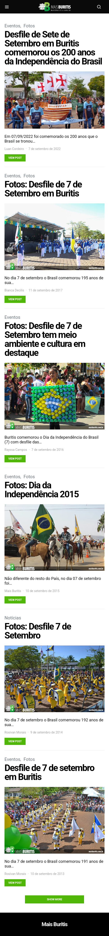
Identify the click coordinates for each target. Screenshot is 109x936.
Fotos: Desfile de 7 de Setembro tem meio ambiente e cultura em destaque (44, 339)
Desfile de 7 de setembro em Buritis (49, 772)
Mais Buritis (12, 591)
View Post (15, 157)
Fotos (29, 26)
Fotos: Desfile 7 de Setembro (37, 631)
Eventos (12, 26)
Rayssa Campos (15, 449)
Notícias (12, 618)
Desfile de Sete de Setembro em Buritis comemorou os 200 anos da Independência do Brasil (53, 48)
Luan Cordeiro (14, 149)
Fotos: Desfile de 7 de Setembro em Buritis (43, 189)
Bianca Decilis (14, 290)
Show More (54, 899)
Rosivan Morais (15, 732)
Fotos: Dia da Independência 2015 (41, 490)
